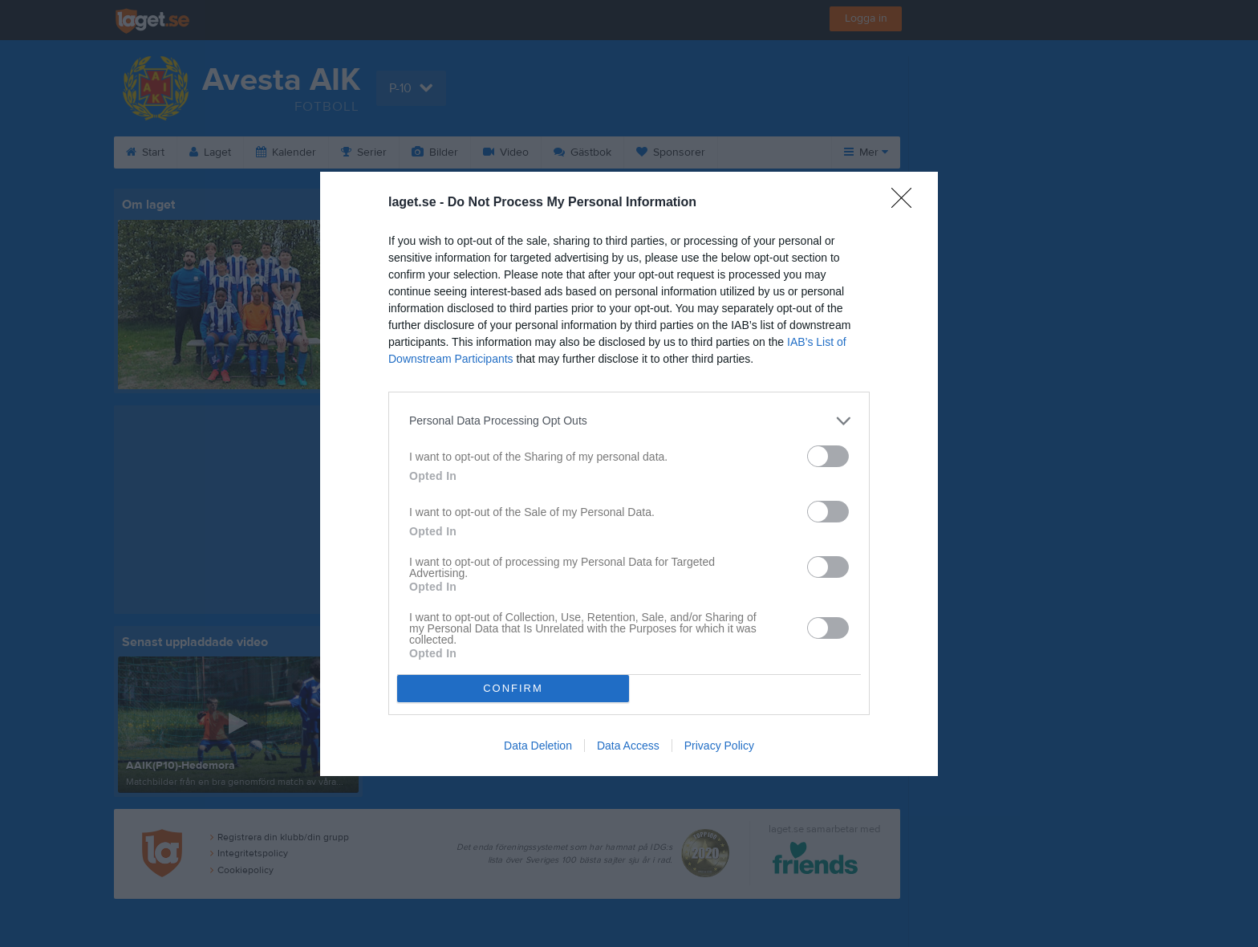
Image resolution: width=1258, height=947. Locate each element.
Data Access (628, 745)
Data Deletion (538, 745)
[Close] (906, 203)
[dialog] (629, 474)
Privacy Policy (719, 745)
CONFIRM (513, 688)
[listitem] (629, 421)
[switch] (828, 456)
